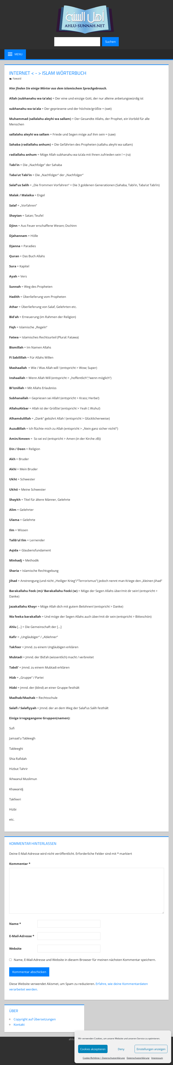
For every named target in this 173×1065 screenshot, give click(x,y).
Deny (121, 1049)
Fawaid (17, 78)
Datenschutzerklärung (138, 1057)
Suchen (110, 41)
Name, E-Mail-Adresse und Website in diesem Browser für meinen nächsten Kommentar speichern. (85, 960)
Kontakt (19, 1024)
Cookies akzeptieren (93, 1049)
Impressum (157, 1057)
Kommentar (19, 864)
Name (15, 924)
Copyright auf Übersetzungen (35, 1019)
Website (15, 948)
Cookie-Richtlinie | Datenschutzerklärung (104, 1057)
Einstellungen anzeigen (151, 1049)
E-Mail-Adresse (21, 936)
